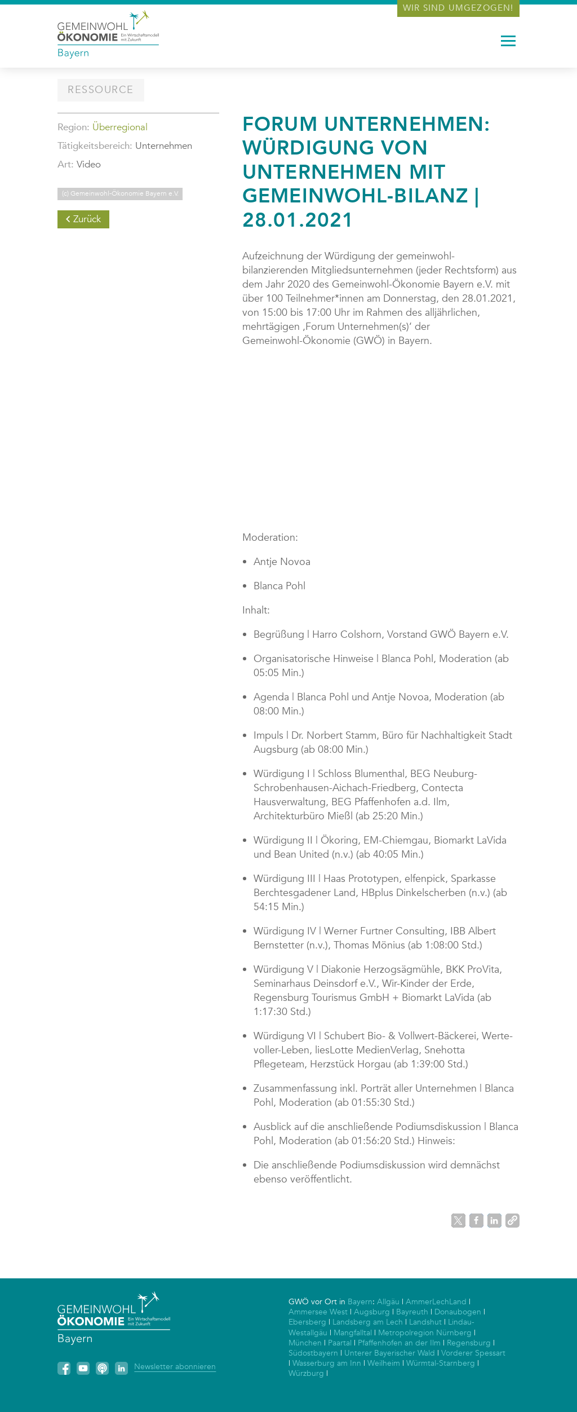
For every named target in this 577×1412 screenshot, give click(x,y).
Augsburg (372, 1312)
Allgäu (388, 1301)
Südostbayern (313, 1353)
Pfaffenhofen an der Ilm (399, 1343)
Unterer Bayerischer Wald (389, 1353)
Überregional (120, 127)
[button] (458, 1221)
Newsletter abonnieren (175, 1366)
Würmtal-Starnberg (440, 1363)
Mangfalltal (353, 1332)
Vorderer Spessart (473, 1353)
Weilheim (383, 1363)
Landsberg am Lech (367, 1322)
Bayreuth (412, 1312)
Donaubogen (457, 1312)
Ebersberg (307, 1322)
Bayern (360, 1301)
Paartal (340, 1343)
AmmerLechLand (436, 1301)
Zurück (87, 219)
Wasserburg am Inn (326, 1363)
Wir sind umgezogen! (458, 8)
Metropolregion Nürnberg (425, 1332)
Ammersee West (318, 1312)
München (305, 1343)
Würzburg (306, 1373)
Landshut (425, 1322)
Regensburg (469, 1343)
